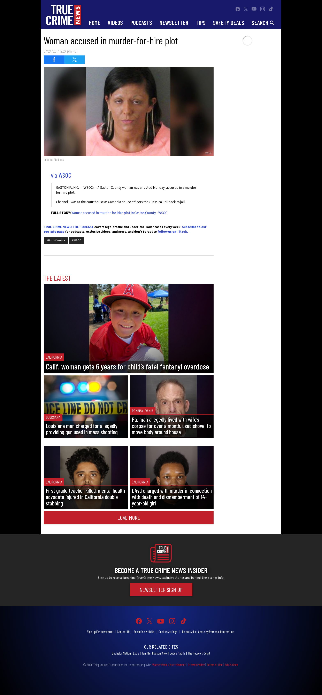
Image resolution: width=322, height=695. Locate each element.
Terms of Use (215, 665)
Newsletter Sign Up (161, 589)
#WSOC (76, 240)
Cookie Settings (168, 631)
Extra (136, 653)
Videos (115, 22)
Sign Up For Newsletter (100, 631)
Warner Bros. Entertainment (169, 665)
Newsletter (173, 22)
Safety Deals (228, 22)
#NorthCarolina (56, 240)
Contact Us (123, 631)
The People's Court (199, 653)
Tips (201, 22)
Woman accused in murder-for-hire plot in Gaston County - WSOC (119, 213)
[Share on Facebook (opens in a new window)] (54, 59)
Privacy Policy (196, 665)
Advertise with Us (144, 631)
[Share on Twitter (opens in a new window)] (74, 59)
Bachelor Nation (121, 653)
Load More (128, 517)
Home (94, 22)
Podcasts (141, 22)
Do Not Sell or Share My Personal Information (208, 631)
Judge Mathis (177, 653)
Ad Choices (231, 665)
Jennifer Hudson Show (154, 653)
